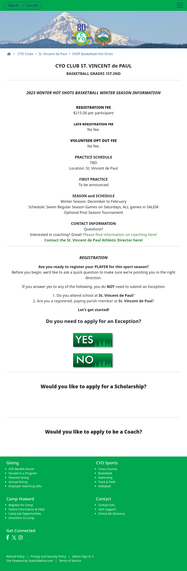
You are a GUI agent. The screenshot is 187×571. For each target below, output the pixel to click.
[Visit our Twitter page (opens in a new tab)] (14, 537)
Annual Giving (18, 482)
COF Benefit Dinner (21, 469)
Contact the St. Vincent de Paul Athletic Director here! (93, 240)
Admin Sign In (82, 556)
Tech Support (107, 509)
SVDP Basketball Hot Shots (92, 54)
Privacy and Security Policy (48, 556)
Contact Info (106, 505)
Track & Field (106, 482)
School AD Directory (111, 513)
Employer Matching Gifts (25, 486)
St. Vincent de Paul (53, 54)
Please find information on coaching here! (120, 234)
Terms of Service (70, 561)
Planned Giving (19, 477)
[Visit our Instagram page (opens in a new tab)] (21, 537)
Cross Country (107, 469)
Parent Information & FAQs (27, 509)
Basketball (105, 473)
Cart (32, 5)
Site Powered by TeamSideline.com (29, 561)
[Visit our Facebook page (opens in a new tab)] (8, 537)
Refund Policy (15, 556)
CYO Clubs (25, 54)
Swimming (105, 477)
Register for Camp (21, 505)
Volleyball (104, 486)
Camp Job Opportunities (25, 513)
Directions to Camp (21, 518)
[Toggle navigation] (180, 5)
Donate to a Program (23, 473)
